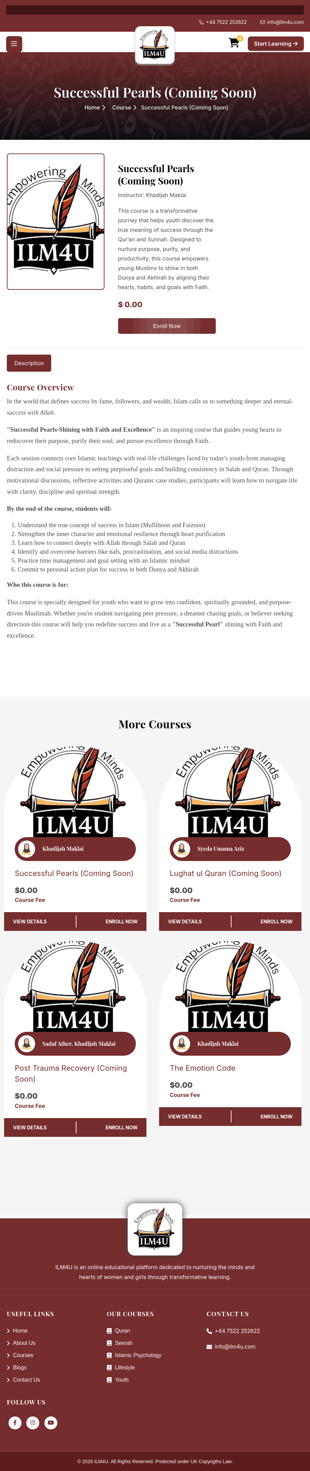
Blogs (17, 1367)
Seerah (120, 1343)
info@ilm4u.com (285, 22)
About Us (21, 1343)
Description (29, 363)
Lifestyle (121, 1367)
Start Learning (276, 41)
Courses (20, 1355)
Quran (118, 1331)
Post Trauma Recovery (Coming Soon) (71, 1073)
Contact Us (23, 1380)
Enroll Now (167, 326)
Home (92, 107)
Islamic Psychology (134, 1355)
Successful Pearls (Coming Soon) (74, 873)
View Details (30, 921)
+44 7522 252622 (226, 22)
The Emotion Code (202, 1068)
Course (121, 107)
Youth (118, 1380)
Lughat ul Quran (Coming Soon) (226, 873)
